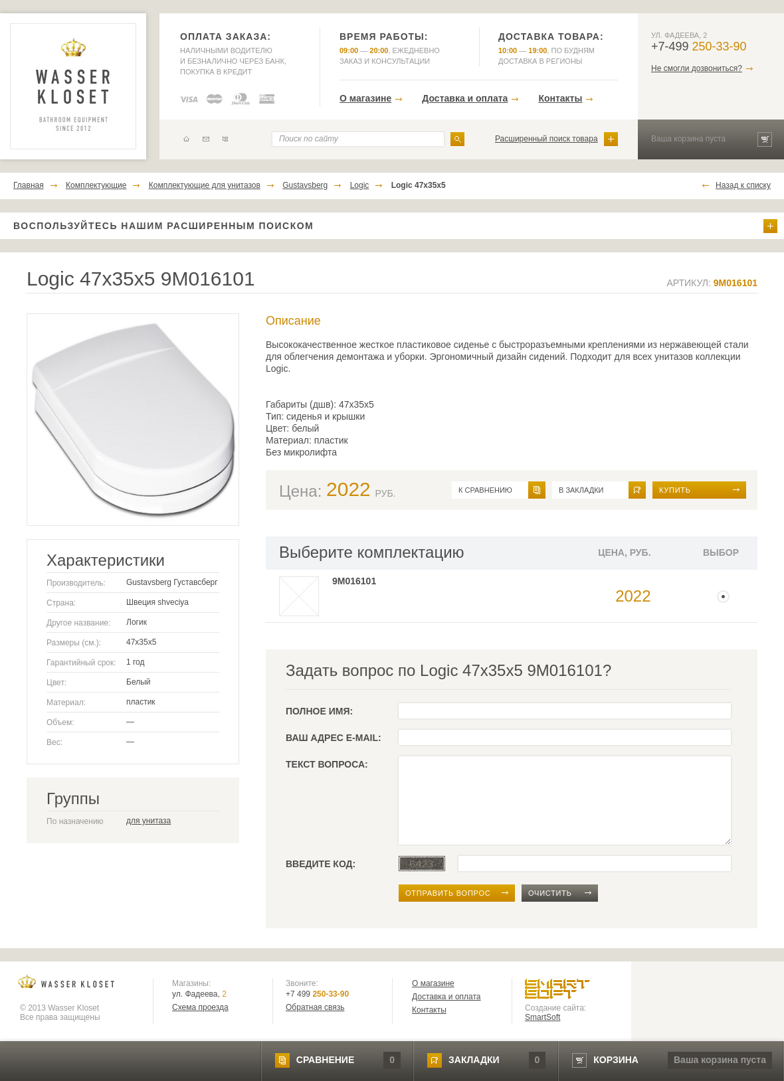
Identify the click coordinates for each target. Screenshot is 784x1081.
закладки (473, 1059)
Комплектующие (96, 185)
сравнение (325, 1059)
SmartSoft (542, 1017)
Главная (28, 185)
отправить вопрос (447, 893)
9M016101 (354, 581)
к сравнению (485, 490)
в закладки (581, 490)
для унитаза (148, 820)
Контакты (560, 98)
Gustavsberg (305, 185)
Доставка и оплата (465, 98)
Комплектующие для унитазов (204, 185)
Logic (359, 185)
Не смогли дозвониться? (696, 68)
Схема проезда (200, 1007)
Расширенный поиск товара (546, 138)
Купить (675, 490)
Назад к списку (743, 185)
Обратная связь (315, 1007)
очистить (550, 893)
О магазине (365, 98)
